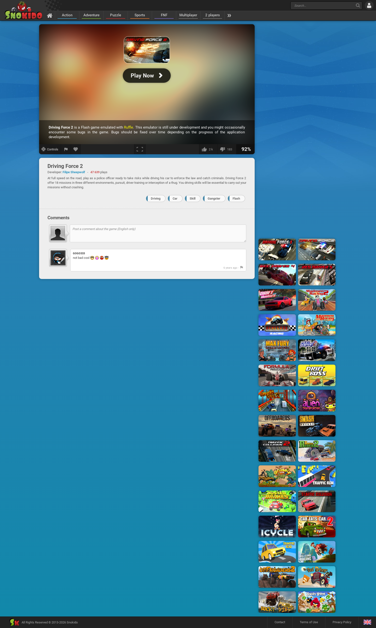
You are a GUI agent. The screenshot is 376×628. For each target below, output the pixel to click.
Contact (280, 622)
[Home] (50, 15)
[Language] (367, 622)
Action (67, 15)
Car (175, 198)
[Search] (358, 5)
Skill (192, 198)
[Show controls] (50, 149)
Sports (140, 15)
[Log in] (369, 5)
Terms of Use (309, 622)
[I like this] (208, 149)
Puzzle (115, 15)
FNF (164, 15)
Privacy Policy (342, 622)
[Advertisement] (297, 97)
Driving (155, 198)
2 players (212, 15)
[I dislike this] (226, 149)
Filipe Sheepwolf (74, 172)
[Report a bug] (66, 149)
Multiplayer (188, 15)
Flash (236, 198)
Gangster (214, 198)
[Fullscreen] (140, 149)
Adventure (91, 15)
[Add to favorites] (76, 149)
